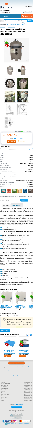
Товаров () (27, 16)
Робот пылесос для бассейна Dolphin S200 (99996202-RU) (24, 352)
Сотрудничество (11, 371)
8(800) (5, 12)
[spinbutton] (18, 138)
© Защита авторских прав (16, 375)
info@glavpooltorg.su (18, 404)
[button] (20, 138)
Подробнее (7, 356)
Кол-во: (11, 138)
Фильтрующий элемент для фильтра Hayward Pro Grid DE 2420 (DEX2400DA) (6, 307)
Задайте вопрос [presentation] (16, 205)
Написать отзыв (5, 330)
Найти (29, 20)
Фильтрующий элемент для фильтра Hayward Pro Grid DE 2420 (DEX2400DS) (20, 307)
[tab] (6, 205)
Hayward (30, 149)
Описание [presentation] (6, 205)
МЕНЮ (4, 16)
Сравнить (28, 131)
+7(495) (5, 10)
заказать (11, 141)
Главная (7, 366)
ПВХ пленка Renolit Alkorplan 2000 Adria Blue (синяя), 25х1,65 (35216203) (9, 352)
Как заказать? (25, 366)
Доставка (19, 366)
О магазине (13, 366)
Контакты (23, 371)
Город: (2, 200)
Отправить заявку (16, 407)
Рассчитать (24, 200)
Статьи (18, 371)
